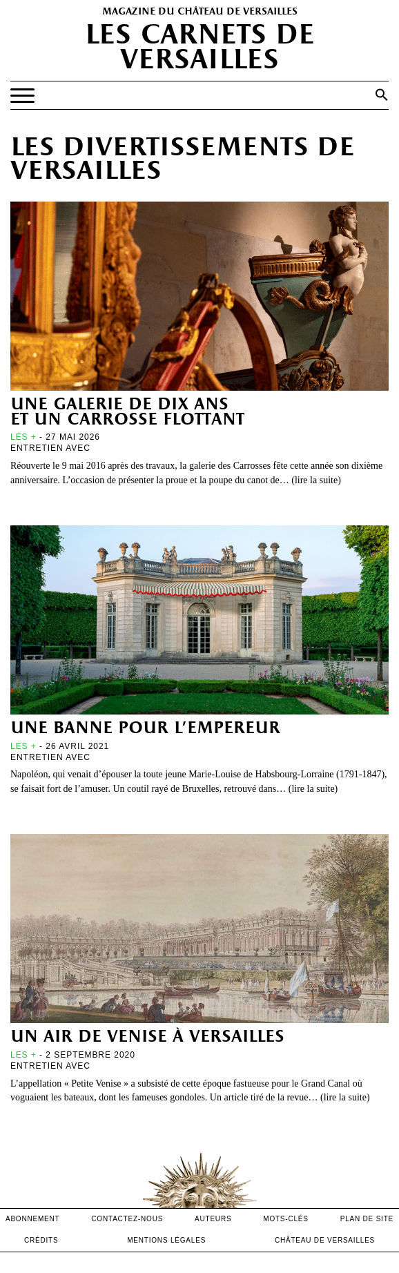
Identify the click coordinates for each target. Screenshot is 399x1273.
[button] (382, 94)
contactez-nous (127, 1219)
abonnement (33, 1219)
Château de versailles (325, 1240)
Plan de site (366, 1219)
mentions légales (166, 1240)
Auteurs (213, 1219)
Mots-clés (286, 1219)
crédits (41, 1240)
